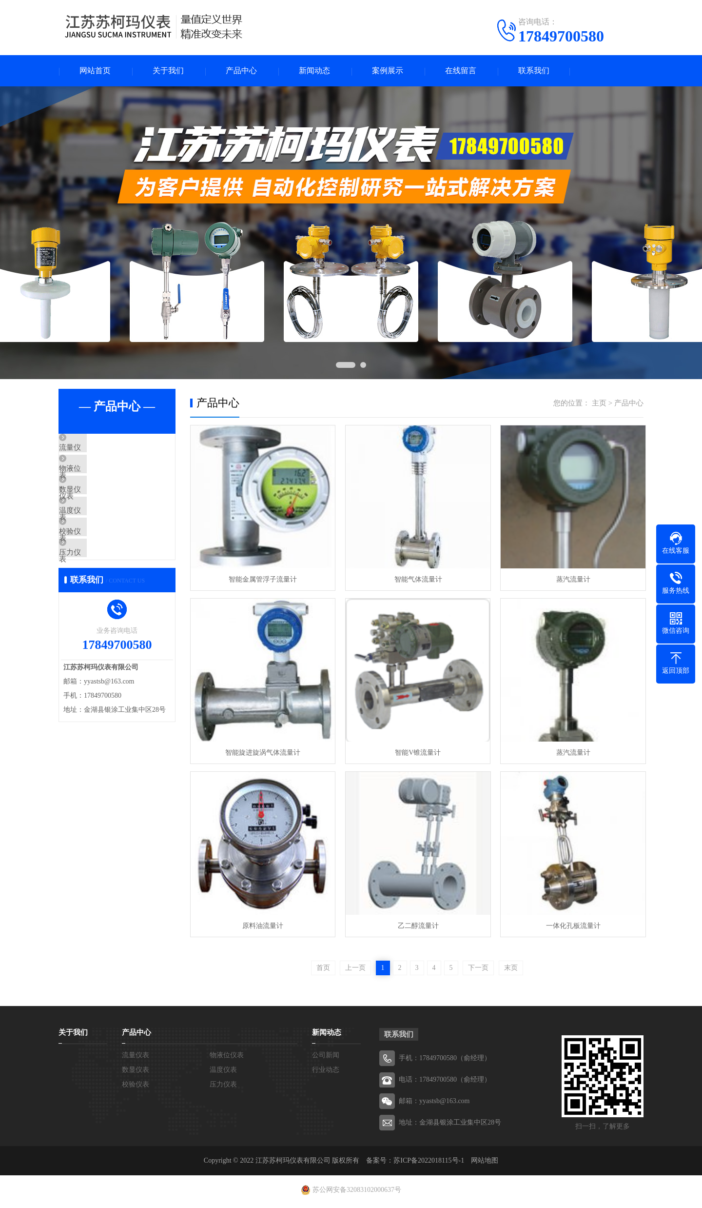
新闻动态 (314, 71)
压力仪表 (96, 593)
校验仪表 (96, 564)
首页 (323, 971)
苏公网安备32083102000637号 (356, 1193)
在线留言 (460, 71)
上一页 (355, 971)
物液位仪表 (99, 478)
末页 (511, 971)
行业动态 (325, 1073)
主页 (599, 403)
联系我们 (533, 71)
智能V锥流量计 (416, 754)
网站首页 (95, 71)
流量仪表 (96, 449)
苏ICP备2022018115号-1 (428, 1164)
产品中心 (241, 71)
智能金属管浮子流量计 (262, 580)
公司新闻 (325, 1058)
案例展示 (387, 71)
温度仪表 (96, 535)
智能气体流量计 (416, 580)
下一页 (478, 971)
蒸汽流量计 (570, 580)
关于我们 (168, 71)
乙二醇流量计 (416, 928)
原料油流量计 (262, 928)
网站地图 (484, 1164)
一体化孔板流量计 (570, 928)
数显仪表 (96, 506)
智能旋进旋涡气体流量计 (262, 754)
